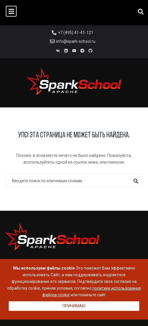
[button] (11, 11)
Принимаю (74, 306)
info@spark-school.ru (75, 41)
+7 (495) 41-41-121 (75, 32)
